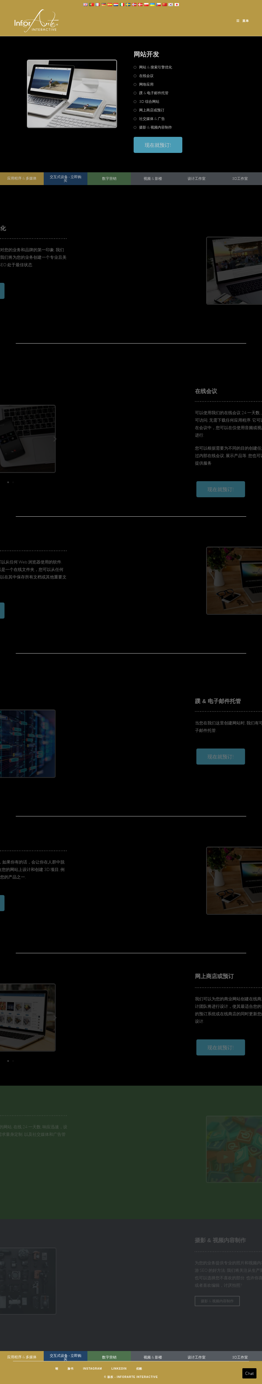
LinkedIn (119, 1368)
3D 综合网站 (149, 101)
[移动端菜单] (243, 20)
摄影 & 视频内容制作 (155, 127)
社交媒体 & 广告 (152, 118)
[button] (12, 438)
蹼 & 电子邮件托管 (153, 93)
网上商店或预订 (151, 110)
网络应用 (146, 84)
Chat (249, 1373)
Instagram (92, 1368)
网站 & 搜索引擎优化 (155, 67)
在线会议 (146, 75)
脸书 (71, 1368)
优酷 (139, 1368)
